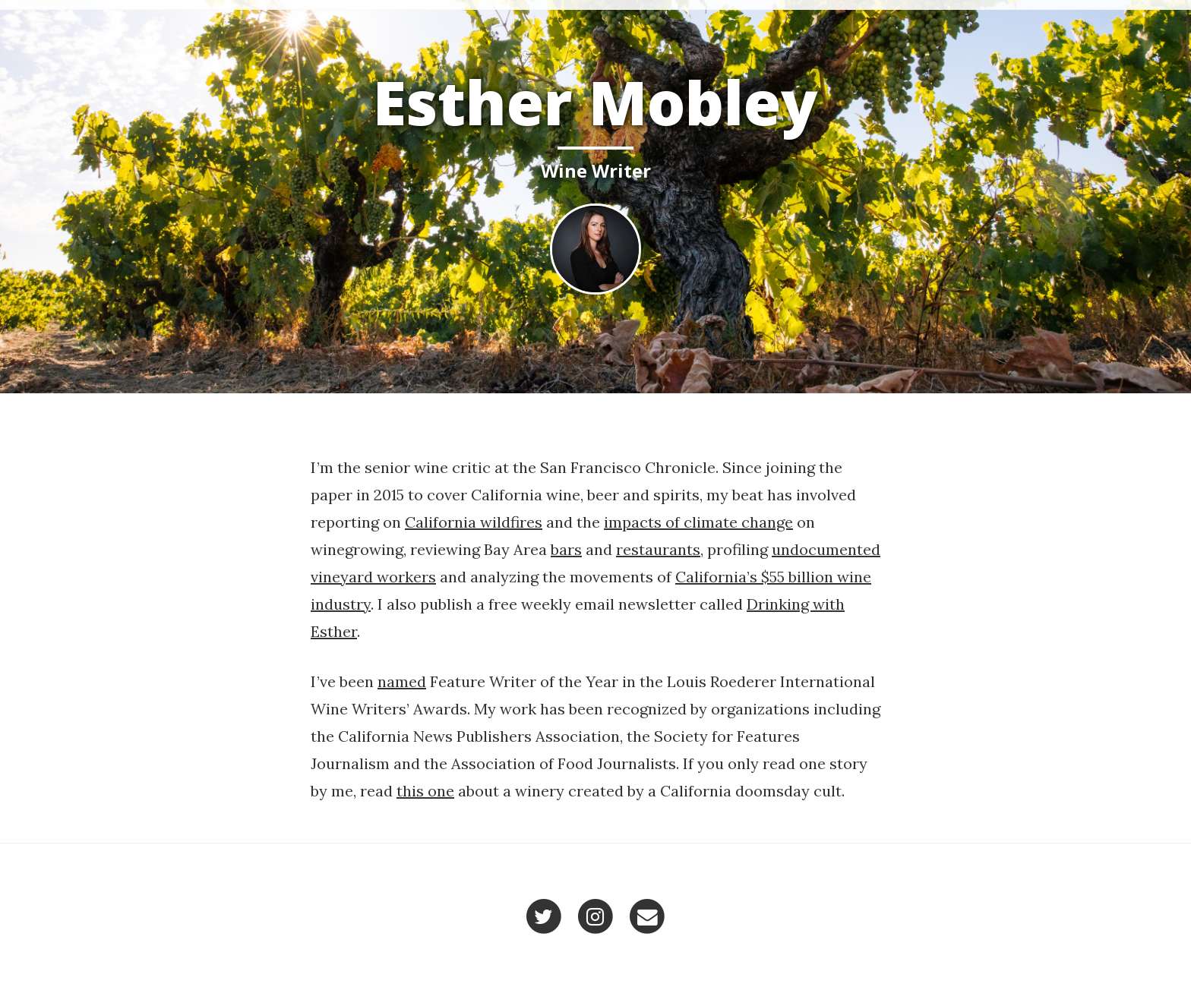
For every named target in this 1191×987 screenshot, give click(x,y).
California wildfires (473, 521)
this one (425, 790)
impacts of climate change (698, 521)
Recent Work (1054, 22)
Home (851, 22)
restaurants (658, 549)
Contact (1149, 22)
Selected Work (941, 22)
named (402, 681)
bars (566, 549)
